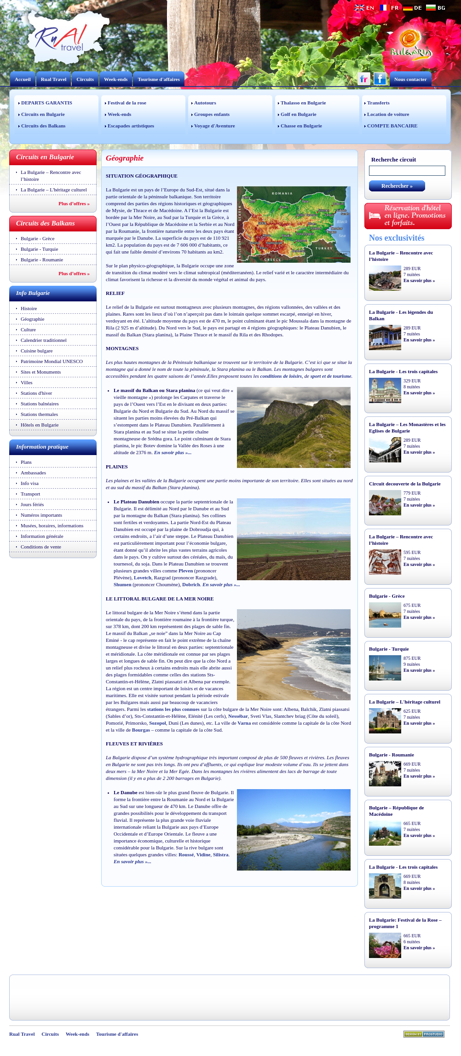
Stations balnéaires (40, 403)
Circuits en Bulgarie (43, 114)
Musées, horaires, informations (52, 525)
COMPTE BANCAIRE (392, 125)
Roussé (186, 854)
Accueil (23, 79)
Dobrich (191, 584)
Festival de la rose (127, 102)
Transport (30, 493)
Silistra (221, 854)
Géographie (32, 319)
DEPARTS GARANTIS (46, 102)
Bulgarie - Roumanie (42, 259)
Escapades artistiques (131, 125)
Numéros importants (41, 515)
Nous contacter (410, 79)
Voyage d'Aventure (214, 125)
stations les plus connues (173, 709)
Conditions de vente (41, 546)
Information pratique (42, 446)
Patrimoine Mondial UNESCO (52, 361)
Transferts (378, 102)
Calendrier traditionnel (44, 340)
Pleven (186, 570)
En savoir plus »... (173, 452)
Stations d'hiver (36, 393)
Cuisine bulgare (36, 350)
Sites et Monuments (41, 372)
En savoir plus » (419, 280)
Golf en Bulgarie (299, 114)
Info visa (30, 483)
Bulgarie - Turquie (39, 249)
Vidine (203, 854)
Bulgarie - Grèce (37, 238)
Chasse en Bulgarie (301, 125)
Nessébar (238, 716)
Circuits (85, 79)
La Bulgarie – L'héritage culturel (54, 189)
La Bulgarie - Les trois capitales (403, 371)
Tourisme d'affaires (158, 79)
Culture (28, 329)
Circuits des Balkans (43, 125)
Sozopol (157, 723)
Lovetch (142, 577)
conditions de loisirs (281, 376)
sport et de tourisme (331, 376)
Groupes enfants (212, 114)
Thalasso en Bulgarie (303, 102)
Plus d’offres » (74, 203)
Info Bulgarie (33, 292)
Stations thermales (39, 414)
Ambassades (33, 472)
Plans (26, 462)
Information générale (42, 536)
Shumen (123, 584)
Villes (27, 382)
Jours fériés (32, 504)
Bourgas (141, 730)
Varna (244, 723)
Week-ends (115, 79)
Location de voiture (388, 114)
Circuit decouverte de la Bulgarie (405, 483)
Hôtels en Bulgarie (39, 424)
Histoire (29, 308)
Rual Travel (54, 79)
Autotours (205, 102)
